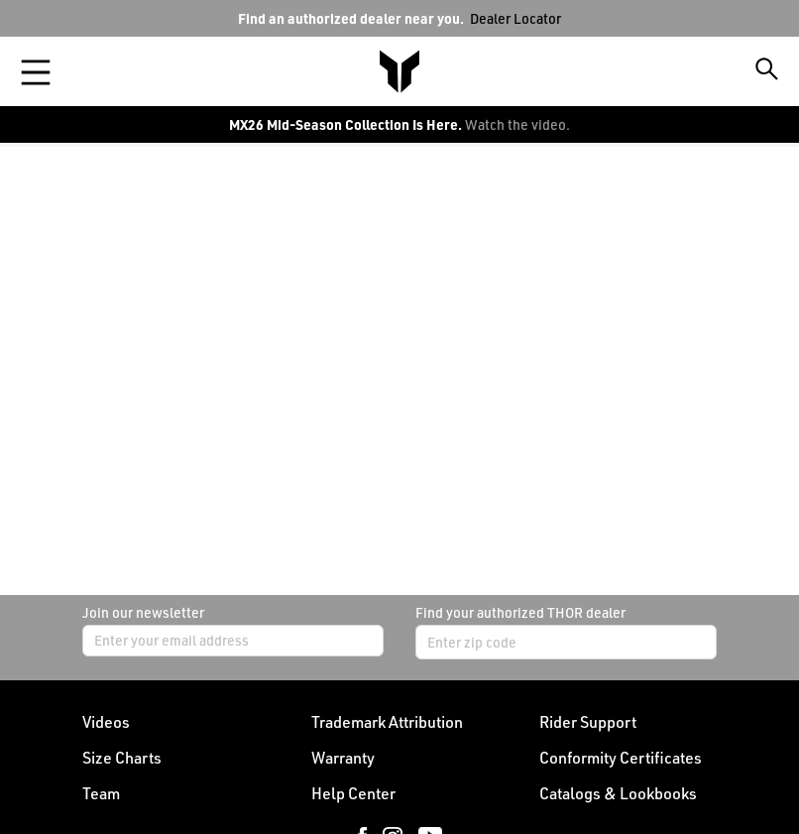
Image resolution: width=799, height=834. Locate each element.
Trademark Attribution (387, 722)
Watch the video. (517, 124)
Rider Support (587, 722)
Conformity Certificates (620, 758)
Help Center (353, 793)
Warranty (343, 758)
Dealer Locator (515, 18)
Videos (106, 722)
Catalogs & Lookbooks (618, 793)
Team (101, 793)
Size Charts (122, 758)
